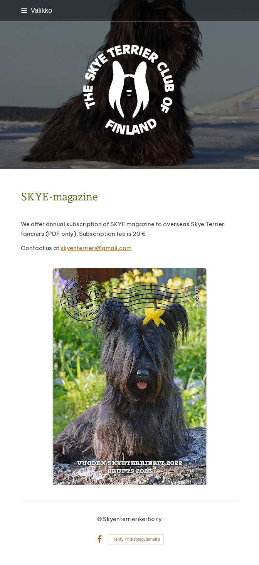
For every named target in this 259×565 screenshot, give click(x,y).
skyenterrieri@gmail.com (96, 248)
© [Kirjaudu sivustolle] (100, 519)
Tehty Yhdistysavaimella (136, 539)
